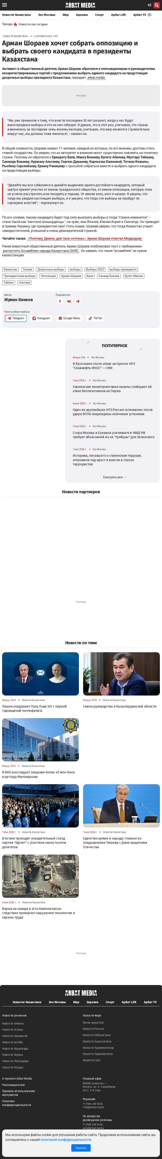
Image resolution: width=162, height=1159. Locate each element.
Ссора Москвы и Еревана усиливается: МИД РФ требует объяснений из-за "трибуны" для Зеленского (113, 435)
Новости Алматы (13, 1023)
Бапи (89, 276)
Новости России (93, 1029)
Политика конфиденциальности (16, 1103)
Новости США (91, 1060)
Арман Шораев (71, 276)
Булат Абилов (134, 276)
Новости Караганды (15, 1048)
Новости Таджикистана (98, 1054)
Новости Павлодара (15, 1061)
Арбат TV (142, 15)
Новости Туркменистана (98, 1048)
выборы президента (122, 269)
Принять (81, 1147)
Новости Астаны (12, 1029)
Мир (66, 15)
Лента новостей (93, 1022)
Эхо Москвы (46, 15)
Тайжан (9, 282)
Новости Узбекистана (97, 1035)
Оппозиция (48, 276)
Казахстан (10, 269)
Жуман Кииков (18, 299)
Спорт (99, 15)
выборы (75, 269)
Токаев (27, 269)
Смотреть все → (115, 477)
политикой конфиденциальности (65, 1140)
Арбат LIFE (118, 15)
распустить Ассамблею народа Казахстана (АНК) (40, 251)
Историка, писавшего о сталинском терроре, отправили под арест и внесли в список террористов (107, 460)
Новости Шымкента (15, 1036)
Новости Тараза (12, 1055)
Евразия (82, 15)
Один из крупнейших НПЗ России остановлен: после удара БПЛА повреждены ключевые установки (113, 412)
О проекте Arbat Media (17, 1078)
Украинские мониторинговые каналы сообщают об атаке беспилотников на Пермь (112, 389)
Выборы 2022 (95, 269)
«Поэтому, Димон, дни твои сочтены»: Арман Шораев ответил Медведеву (85, 238)
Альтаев (24, 282)
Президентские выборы (20, 276)
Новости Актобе (12, 1042)
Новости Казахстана (16, 15)
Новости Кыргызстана (97, 1041)
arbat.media (96, 78)
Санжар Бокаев (109, 276)
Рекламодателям (13, 1085)
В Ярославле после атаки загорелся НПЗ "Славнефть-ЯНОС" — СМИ (104, 366)
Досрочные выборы (50, 269)
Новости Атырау (12, 1067)
